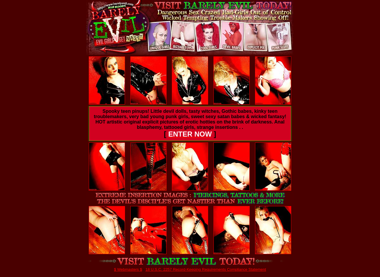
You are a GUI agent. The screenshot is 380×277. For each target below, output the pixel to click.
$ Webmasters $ (128, 269)
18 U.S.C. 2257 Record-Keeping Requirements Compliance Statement (205, 269)
